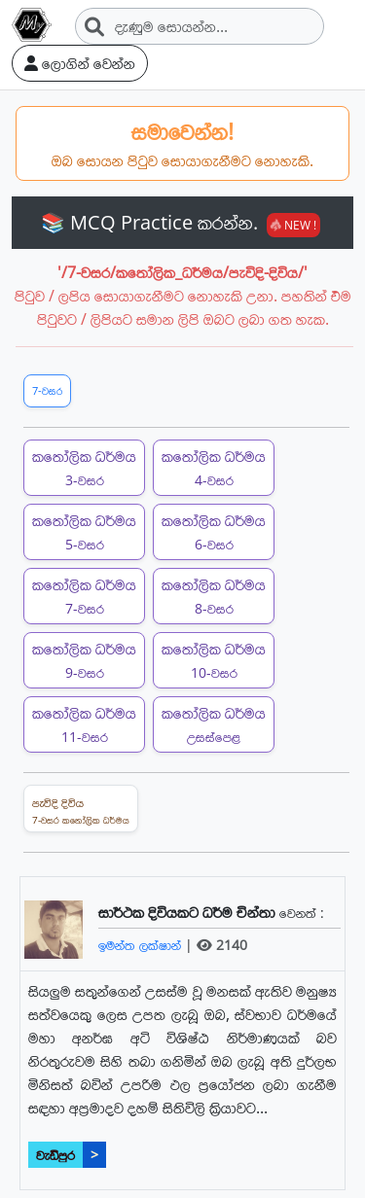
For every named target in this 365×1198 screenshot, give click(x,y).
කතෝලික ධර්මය (84, 467)
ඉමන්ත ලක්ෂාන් (141, 944)
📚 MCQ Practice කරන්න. (180, 222)
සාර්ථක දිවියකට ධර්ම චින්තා (188, 912)
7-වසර (47, 390)
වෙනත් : (301, 912)
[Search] (199, 26)
